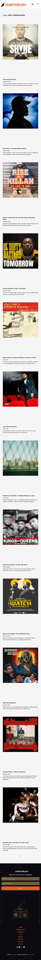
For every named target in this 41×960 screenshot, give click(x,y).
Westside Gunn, (16, 842)
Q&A (20, 934)
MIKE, (9, 703)
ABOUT (21, 944)
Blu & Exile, (14, 148)
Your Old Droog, (10, 426)
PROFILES (20, 932)
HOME (20, 927)
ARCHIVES (20, 941)
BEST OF (20, 936)
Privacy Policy (30, 954)
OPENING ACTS (20, 929)
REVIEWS (20, 939)
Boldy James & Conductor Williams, (19, 357)
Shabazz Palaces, (14, 772)
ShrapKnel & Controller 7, (19, 495)
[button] (32, 4)
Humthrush (13, 954)
